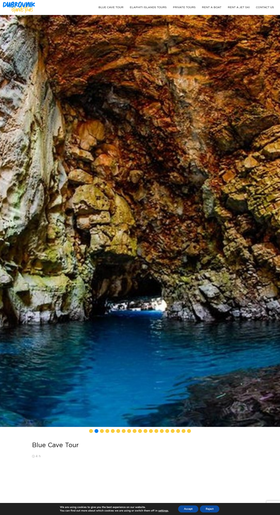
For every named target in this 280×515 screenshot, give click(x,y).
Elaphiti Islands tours (148, 7)
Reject (210, 509)
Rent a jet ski (239, 7)
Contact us (265, 7)
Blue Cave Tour (110, 7)
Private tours (184, 7)
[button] (91, 431)
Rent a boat (211, 7)
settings (163, 510)
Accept (188, 509)
